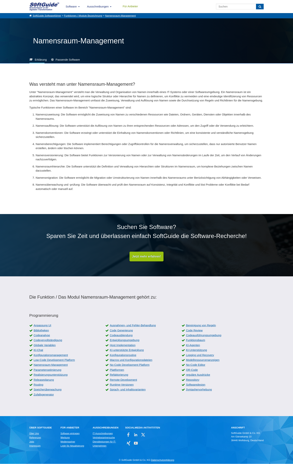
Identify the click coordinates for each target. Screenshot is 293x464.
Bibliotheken (41, 330)
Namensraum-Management (120, 15)
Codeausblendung (121, 335)
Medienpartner (68, 442)
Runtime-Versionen (122, 384)
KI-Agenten (193, 345)
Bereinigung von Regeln (201, 325)
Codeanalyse (42, 335)
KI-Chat (38, 350)
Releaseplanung (44, 379)
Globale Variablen (45, 345)
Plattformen (117, 370)
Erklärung (41, 59)
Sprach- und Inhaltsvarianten (128, 389)
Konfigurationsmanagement (51, 355)
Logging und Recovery (200, 355)
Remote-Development (123, 379)
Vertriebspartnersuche (104, 438)
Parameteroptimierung (47, 370)
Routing (38, 384)
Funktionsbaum (195, 340)
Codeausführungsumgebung (203, 335)
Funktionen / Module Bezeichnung (83, 15)
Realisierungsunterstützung (51, 375)
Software (71, 6)
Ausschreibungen (98, 6)
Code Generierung (121, 330)
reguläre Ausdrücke (198, 375)
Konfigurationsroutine (123, 355)
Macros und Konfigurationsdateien (131, 360)
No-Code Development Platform (129, 365)
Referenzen (35, 438)
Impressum (35, 446)
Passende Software (67, 59)
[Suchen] (260, 6)
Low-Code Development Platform (54, 360)
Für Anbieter (130, 6)
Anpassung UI (42, 325)
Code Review (194, 330)
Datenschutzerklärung (162, 460)
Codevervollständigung (48, 340)
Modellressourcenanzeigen (202, 360)
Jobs (31, 442)
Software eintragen (70, 434)
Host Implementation (122, 345)
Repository (192, 379)
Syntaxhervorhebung (199, 389)
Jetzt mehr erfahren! (146, 256)
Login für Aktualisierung (72, 446)
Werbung (65, 438)
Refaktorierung (119, 375)
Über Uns (34, 434)
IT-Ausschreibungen (103, 434)
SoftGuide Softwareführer (47, 15)
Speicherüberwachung (47, 389)
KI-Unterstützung (196, 350)
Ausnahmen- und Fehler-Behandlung (133, 325)
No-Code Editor (195, 365)
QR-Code (192, 370)
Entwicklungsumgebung (124, 340)
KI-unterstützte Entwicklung (127, 350)
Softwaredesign (195, 384)
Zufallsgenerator (44, 394)
